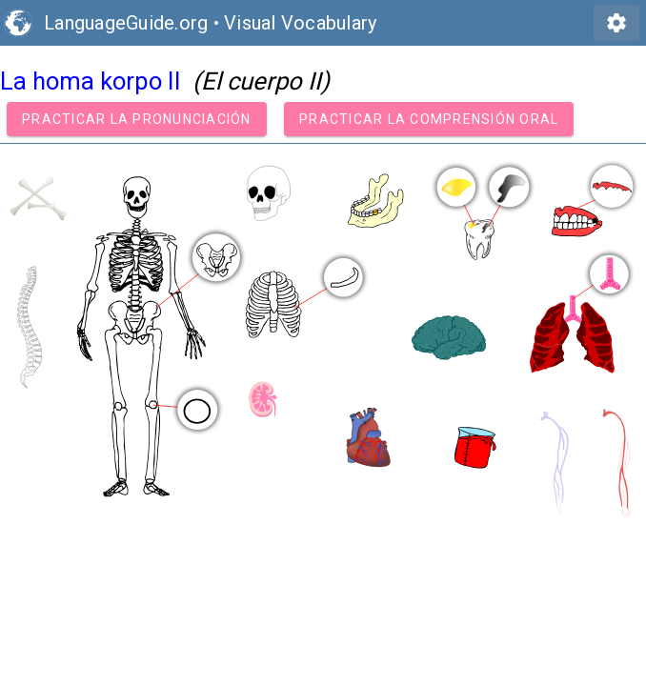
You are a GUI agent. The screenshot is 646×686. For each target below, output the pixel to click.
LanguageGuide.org (126, 22)
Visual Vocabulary (300, 22)
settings (616, 22)
